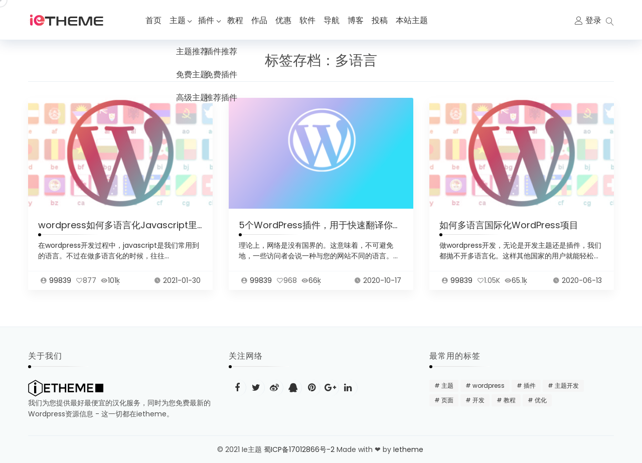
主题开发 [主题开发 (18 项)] (567, 385)
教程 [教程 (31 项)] (510, 400)
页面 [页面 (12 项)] (447, 400)
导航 (334, 20)
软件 (310, 20)
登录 (593, 20)
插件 (208, 20)
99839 (60, 285)
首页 (153, 20)
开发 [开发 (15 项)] (478, 400)
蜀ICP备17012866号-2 (299, 449)
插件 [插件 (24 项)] (530, 385)
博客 (358, 20)
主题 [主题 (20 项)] (447, 385)
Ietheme (409, 449)
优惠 (286, 20)
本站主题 (414, 20)
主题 (178, 20)
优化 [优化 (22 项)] (541, 400)
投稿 (382, 20)
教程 (238, 20)
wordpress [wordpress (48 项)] (488, 385)
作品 (262, 20)
